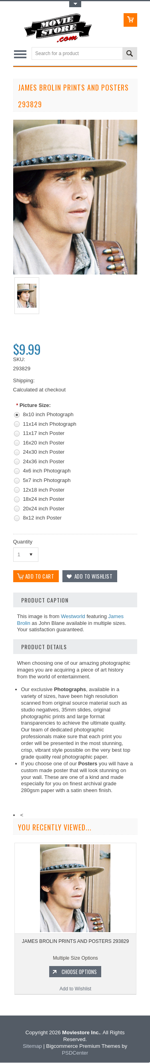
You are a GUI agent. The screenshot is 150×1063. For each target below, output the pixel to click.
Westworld (73, 617)
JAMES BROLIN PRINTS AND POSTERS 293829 (75, 942)
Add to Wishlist (75, 989)
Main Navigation (20, 54)
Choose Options (79, 972)
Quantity (22, 542)
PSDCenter (75, 1053)
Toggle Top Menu (75, 4)
